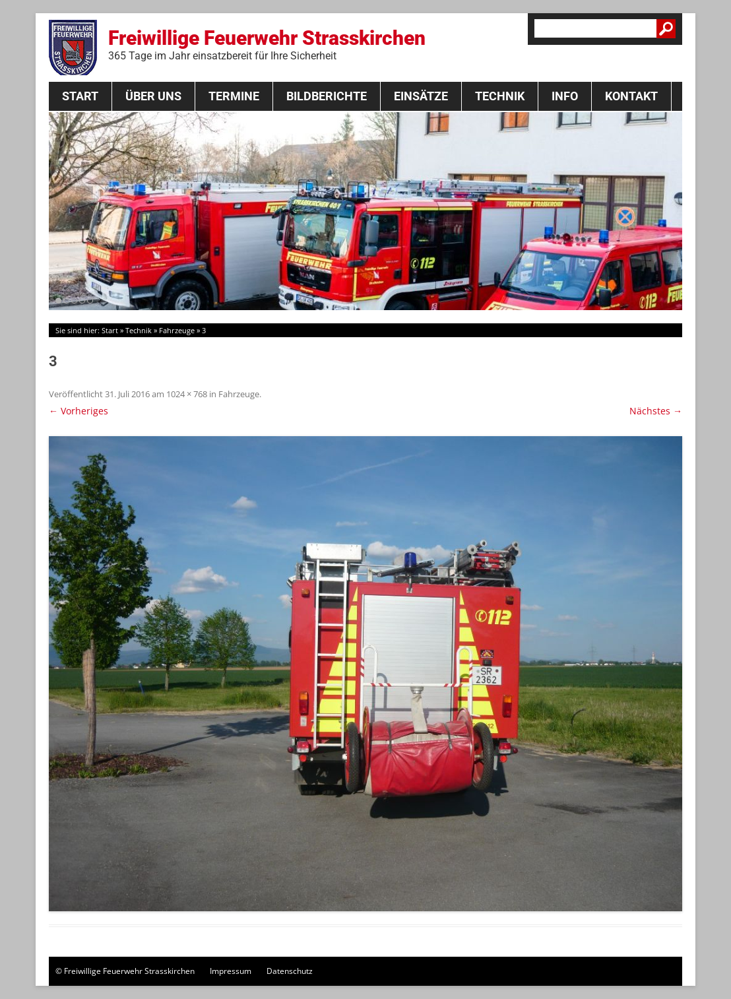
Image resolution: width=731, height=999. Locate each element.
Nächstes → (655, 410)
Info (565, 96)
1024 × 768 (186, 394)
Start (80, 96)
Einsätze (421, 96)
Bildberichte (326, 96)
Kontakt (631, 96)
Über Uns (153, 96)
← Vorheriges (78, 410)
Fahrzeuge (177, 330)
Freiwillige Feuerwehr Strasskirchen (267, 44)
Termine (233, 96)
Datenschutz (290, 971)
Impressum (230, 971)
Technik (499, 96)
